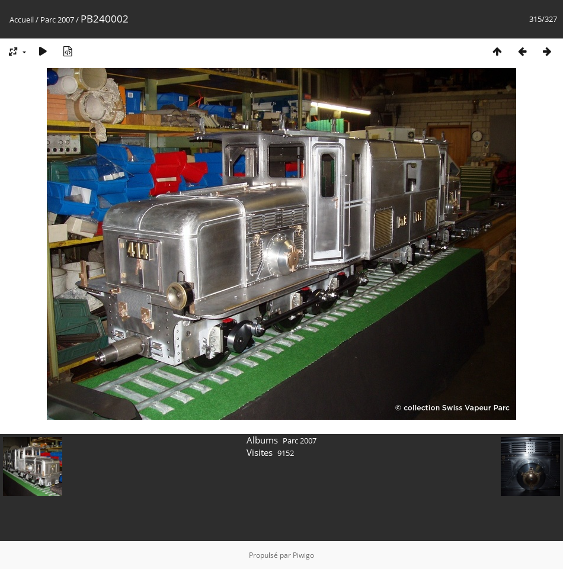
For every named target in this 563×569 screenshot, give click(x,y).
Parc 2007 (57, 19)
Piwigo (303, 555)
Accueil (21, 19)
